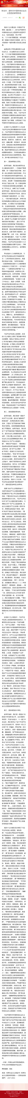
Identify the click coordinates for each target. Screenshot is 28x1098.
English (23, 1)
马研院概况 (3, 5)
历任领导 (10, 5)
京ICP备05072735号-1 (14, 1096)
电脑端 (20, 1091)
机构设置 (15, 5)
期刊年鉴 (21, 5)
